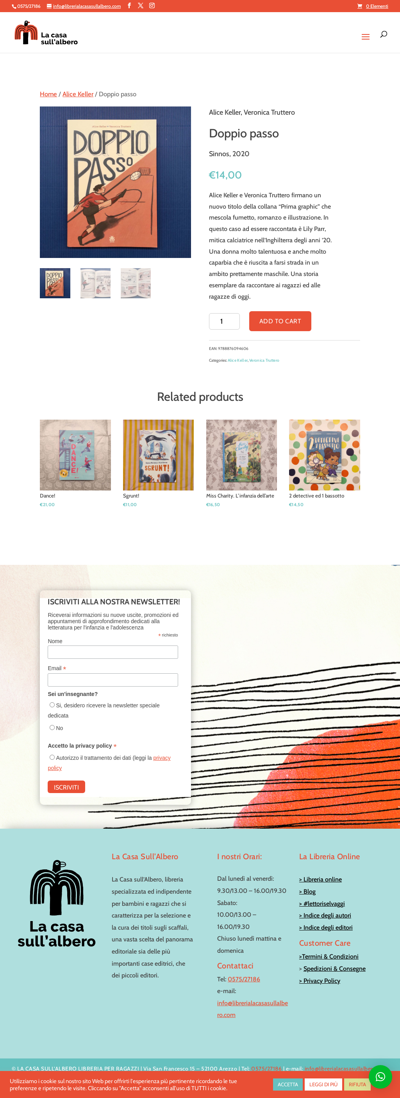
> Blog (307, 891)
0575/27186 (244, 979)
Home (48, 94)
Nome (55, 641)
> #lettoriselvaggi (322, 903)
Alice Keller (77, 94)
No (59, 728)
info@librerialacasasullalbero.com (347, 1068)
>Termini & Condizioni (329, 956)
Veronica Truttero (264, 360)
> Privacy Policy (319, 980)
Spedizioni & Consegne (335, 968)
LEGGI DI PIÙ (323, 1084)
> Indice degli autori (325, 915)
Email (57, 668)
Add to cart (280, 321)
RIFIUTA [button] (357, 1084)
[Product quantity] (224, 321)
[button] (380, 1077)
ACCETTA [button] (288, 1084)
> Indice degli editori (326, 927)
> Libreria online (320, 879)
